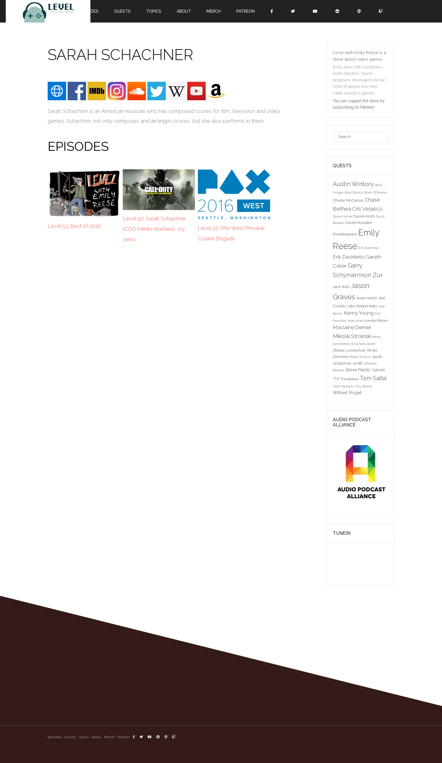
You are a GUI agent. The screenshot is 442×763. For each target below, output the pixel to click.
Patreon (245, 11)
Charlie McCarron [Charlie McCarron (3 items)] (348, 200)
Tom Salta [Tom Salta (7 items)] (373, 378)
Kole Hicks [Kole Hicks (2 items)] (355, 320)
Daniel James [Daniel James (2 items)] (342, 216)
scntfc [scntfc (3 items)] (358, 363)
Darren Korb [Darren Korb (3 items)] (364, 216)
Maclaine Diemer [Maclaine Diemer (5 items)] (352, 327)
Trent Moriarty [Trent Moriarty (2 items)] (343, 386)
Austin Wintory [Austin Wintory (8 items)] (353, 183)
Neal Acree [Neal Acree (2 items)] (367, 344)
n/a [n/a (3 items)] (354, 343)
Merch (214, 11)
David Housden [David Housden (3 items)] (359, 222)
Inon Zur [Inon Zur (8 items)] (370, 275)
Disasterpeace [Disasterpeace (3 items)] (345, 234)
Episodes (55, 737)
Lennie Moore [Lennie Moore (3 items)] (376, 320)
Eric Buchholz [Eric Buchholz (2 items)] (368, 248)
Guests (122, 11)
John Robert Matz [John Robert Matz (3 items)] (362, 306)
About (184, 11)
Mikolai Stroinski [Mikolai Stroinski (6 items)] (352, 336)
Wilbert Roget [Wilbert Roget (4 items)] (347, 392)
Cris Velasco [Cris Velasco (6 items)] (367, 208)
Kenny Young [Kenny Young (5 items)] (359, 313)
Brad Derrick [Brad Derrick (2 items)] (354, 192)
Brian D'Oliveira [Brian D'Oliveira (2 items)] (375, 192)
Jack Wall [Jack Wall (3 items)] (341, 286)
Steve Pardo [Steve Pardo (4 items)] (358, 369)
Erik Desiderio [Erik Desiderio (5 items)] (348, 257)
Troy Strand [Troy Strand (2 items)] (363, 386)
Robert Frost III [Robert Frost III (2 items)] (360, 357)
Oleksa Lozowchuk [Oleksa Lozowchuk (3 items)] (349, 350)
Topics (153, 11)
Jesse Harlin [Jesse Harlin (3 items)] (366, 298)
